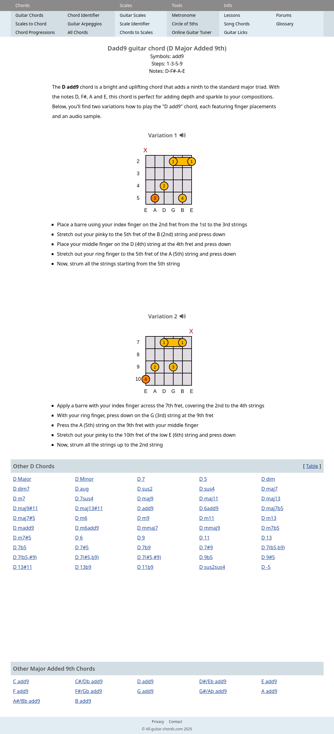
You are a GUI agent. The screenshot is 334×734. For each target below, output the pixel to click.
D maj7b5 (272, 508)
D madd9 (23, 528)
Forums (284, 15)
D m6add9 (87, 528)
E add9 (269, 681)
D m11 (206, 518)
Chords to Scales (136, 32)
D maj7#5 (24, 518)
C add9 (21, 681)
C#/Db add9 (89, 681)
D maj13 (270, 498)
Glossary (284, 24)
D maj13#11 (89, 508)
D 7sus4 (84, 498)
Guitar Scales (133, 15)
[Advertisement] (167, 292)
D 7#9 (206, 547)
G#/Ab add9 (213, 691)
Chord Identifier (83, 15)
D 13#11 (22, 567)
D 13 (266, 537)
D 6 (79, 537)
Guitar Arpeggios (85, 24)
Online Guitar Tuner (191, 32)
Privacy (158, 721)
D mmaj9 (209, 528)
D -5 (265, 567)
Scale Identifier (135, 24)
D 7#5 (82, 547)
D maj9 (145, 498)
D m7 (19, 498)
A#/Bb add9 (26, 701)
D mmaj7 (147, 528)
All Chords (78, 32)
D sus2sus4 (212, 567)
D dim (268, 479)
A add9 (269, 691)
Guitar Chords (30, 15)
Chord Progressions (35, 32)
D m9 (143, 518)
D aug (82, 488)
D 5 (203, 479)
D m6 (81, 518)
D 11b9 (145, 567)
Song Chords (237, 24)
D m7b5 (270, 528)
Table (312, 466)
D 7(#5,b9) (87, 557)
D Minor (84, 479)
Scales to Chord (31, 24)
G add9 (145, 691)
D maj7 (269, 488)
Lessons (232, 15)
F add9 (20, 691)
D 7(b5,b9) (273, 547)
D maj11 (208, 498)
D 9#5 (268, 557)
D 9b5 (206, 557)
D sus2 (144, 488)
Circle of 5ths (185, 24)
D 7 (141, 479)
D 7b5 (20, 547)
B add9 (83, 701)
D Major (22, 479)
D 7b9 (144, 547)
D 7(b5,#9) (25, 557)
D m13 (268, 518)
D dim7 (21, 488)
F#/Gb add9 (88, 691)
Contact (175, 721)
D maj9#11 (25, 508)
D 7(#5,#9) (149, 557)
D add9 (145, 508)
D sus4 (207, 488)
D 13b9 (83, 567)
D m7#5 (22, 537)
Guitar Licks (236, 32)
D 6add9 (208, 508)
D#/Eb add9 (212, 681)
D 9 (141, 537)
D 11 (204, 537)
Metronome (184, 15)
